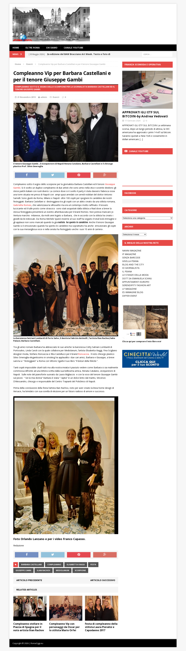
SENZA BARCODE (131, 257)
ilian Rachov (43, 570)
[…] (141, 139)
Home (16, 47)
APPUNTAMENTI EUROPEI (135, 281)
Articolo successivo (102, 580)
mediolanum (62, 570)
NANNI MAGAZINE (131, 250)
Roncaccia (83, 354)
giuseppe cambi (23, 570)
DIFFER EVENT (129, 295)
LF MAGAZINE (129, 288)
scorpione (80, 570)
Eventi (56, 97)
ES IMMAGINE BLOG (132, 292)
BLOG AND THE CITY (133, 264)
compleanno (54, 564)
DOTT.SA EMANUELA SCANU (137, 278)
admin (44, 97)
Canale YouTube (73, 47)
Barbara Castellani (31, 564)
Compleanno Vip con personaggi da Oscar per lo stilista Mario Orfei (64, 627)
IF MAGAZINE (129, 254)
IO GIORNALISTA (130, 267)
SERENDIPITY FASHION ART (136, 285)
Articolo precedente (29, 580)
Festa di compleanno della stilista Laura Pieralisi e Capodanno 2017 (101, 627)
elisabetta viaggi (76, 564)
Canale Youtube (138, 151)
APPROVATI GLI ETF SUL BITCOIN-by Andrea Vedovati (145, 114)
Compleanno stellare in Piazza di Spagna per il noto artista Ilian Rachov (28, 627)
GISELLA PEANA (130, 261)
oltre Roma (32, 47)
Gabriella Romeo (22, 205)
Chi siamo (51, 47)
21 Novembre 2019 (26, 97)
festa (93, 564)
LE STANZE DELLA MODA (135, 274)
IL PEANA (127, 271)
